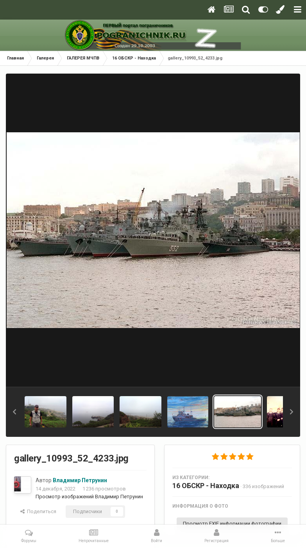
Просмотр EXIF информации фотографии (232, 523)
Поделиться (38, 511)
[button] (14, 411)
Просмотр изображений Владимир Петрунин (89, 496)
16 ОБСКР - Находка (205, 485)
